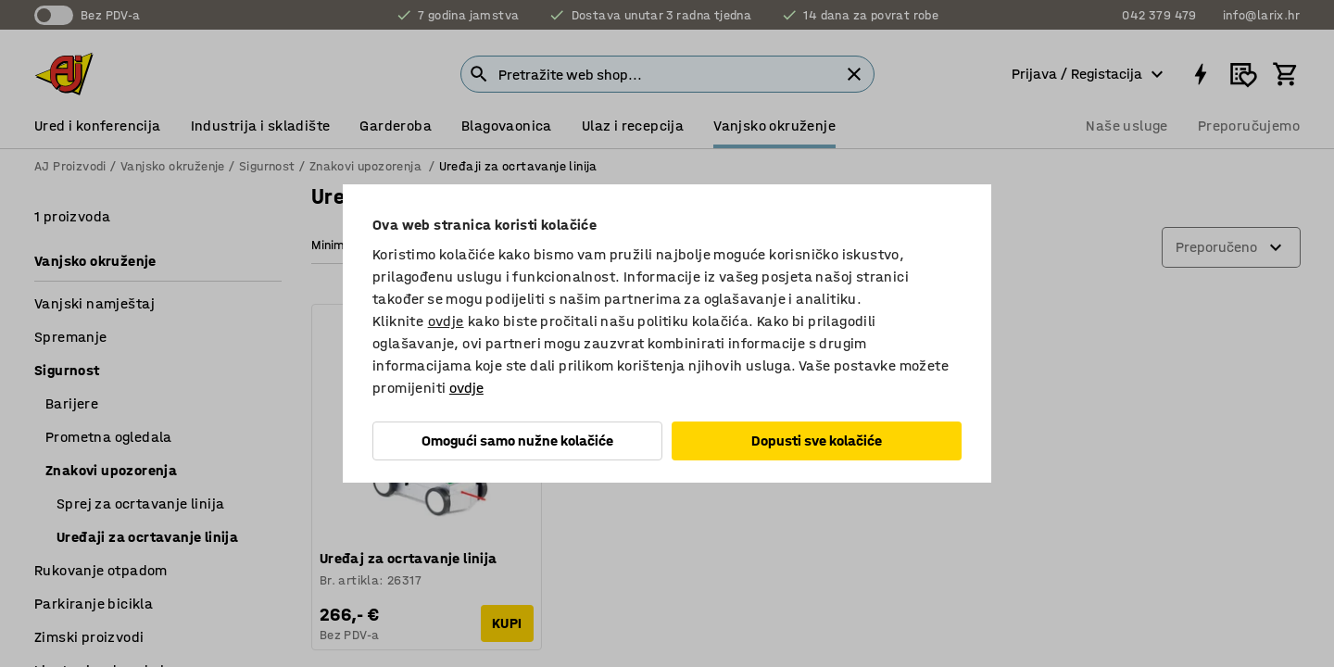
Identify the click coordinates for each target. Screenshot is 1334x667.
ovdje (446, 321)
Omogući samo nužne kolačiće (517, 440)
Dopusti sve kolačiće (816, 440)
